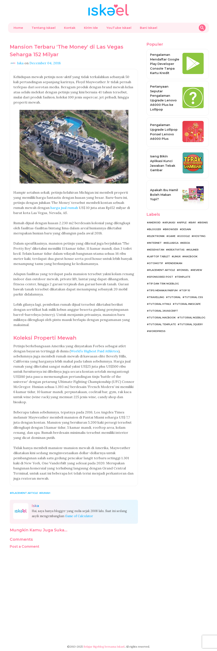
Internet (155, 242)
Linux (177, 256)
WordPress (157, 331)
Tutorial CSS (193, 297)
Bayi (193, 222)
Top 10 (185, 290)
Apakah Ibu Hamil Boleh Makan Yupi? (164, 194)
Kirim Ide (91, 28)
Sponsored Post (161, 276)
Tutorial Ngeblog (192, 317)
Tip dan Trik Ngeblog (164, 283)
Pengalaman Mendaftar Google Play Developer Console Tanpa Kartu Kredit (164, 64)
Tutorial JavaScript (163, 310)
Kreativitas (176, 249)
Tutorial (174, 297)
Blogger (155, 229)
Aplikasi (169, 222)
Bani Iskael (148, 28)
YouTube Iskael (118, 28)
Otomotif (156, 263)
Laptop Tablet (159, 256)
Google (184, 236)
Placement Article (25, 492)
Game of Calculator (79, 516)
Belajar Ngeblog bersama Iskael (103, 646)
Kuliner (193, 249)
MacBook (191, 256)
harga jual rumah (64, 208)
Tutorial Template (162, 324)
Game (171, 236)
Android (155, 222)
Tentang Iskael (44, 28)
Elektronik (157, 236)
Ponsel (184, 270)
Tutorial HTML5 (160, 303)
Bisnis (203, 222)
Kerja (186, 242)
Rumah (45, 492)
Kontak (69, 28)
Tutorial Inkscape (188, 303)
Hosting (199, 236)
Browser (171, 229)
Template (183, 276)
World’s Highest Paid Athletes (94, 351)
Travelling (156, 297)
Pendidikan (174, 263)
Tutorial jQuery (191, 324)
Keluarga (171, 242)
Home (18, 28)
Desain (186, 229)
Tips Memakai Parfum (163, 290)
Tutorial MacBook (162, 317)
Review (197, 270)
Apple (183, 222)
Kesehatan (156, 249)
